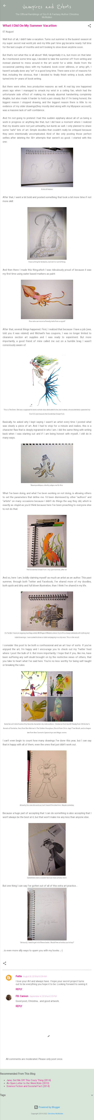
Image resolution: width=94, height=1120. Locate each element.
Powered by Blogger (47, 1107)
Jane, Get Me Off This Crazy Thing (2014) (29, 1080)
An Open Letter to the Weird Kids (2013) (28, 1083)
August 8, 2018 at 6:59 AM (35, 976)
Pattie (19, 976)
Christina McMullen (55, 1114)
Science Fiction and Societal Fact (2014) (28, 1086)
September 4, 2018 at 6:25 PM (43, 996)
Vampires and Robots (47, 7)
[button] (89, 26)
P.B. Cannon (22, 996)
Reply (19, 989)
